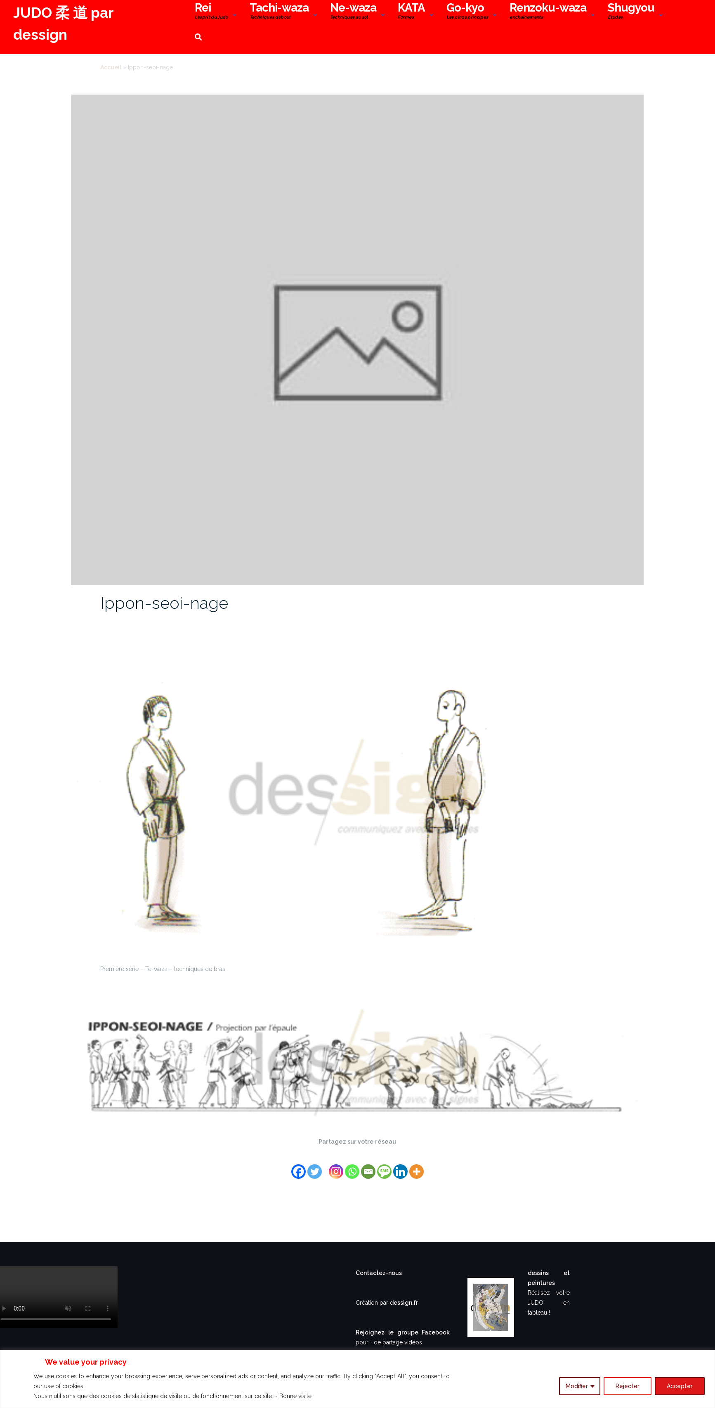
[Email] (368, 1166)
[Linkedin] (400, 1166)
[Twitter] (314, 1166)
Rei (211, 11)
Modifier (577, 1386)
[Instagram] (336, 1166)
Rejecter (627, 1386)
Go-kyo (467, 11)
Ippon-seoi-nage (164, 603)
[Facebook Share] (323, 1161)
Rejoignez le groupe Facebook (403, 1332)
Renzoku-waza (548, 11)
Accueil (110, 67)
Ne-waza (353, 11)
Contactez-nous (379, 1273)
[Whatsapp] (352, 1166)
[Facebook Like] (326, 1161)
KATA (411, 11)
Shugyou (631, 11)
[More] (416, 1166)
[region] (357, 1379)
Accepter (680, 1386)
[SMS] (384, 1166)
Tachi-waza (279, 11)
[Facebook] (298, 1166)
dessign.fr (404, 1302)
